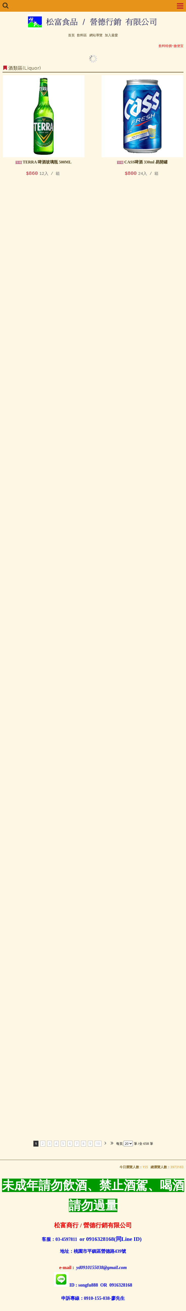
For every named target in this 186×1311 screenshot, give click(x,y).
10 (98, 1143)
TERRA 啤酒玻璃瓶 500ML (44, 162)
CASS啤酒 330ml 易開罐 (142, 162)
